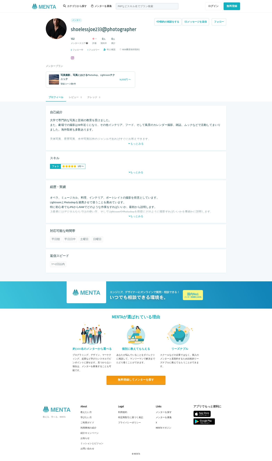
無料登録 (232, 6)
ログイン (213, 6)
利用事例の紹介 (88, 427)
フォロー (219, 21)
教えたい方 (86, 412)
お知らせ (85, 438)
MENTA (137, 454)
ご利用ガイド (87, 422)
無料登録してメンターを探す (136, 379)
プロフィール (56, 97)
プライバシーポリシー (129, 422)
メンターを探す (164, 412)
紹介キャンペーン (89, 433)
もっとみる (136, 143)
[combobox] (147, 6)
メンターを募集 (101, 6)
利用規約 (122, 412)
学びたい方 (86, 417)
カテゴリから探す (75, 6)
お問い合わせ (87, 448)
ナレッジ (93, 97)
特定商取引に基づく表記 (130, 417)
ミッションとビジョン (91, 443)
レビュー (75, 97)
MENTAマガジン (163, 427)
